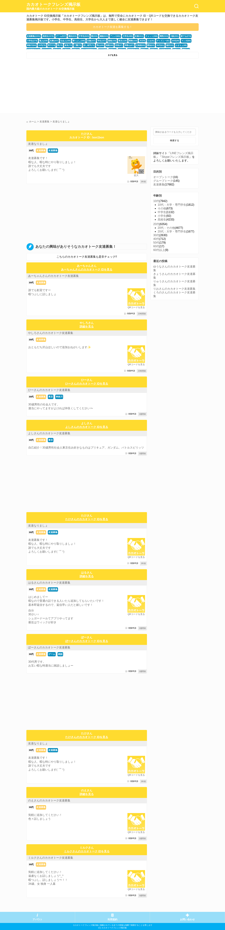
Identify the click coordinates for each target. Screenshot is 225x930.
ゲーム (51, 654)
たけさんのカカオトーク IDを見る (86, 519)
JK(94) (142, 41)
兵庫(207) (54, 41)
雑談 (60, 654)
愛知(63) (151, 45)
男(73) (60, 45)
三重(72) (77, 45)
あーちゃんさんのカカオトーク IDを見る (86, 269)
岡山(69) (100, 45)
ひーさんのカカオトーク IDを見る (86, 383)
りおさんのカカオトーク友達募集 (174, 288)
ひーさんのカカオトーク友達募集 (49, 389)
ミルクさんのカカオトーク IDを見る (87, 851)
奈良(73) (68, 45)
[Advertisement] (69, 86)
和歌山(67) (129, 45)
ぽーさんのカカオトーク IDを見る (86, 641)
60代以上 (159, 249)
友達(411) (139, 36)
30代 (31, 150)
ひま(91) (151, 41)
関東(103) (133, 41)
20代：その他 (166, 227)
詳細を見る (87, 326)
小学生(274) (32, 41)
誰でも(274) (186, 36)
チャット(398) (151, 36)
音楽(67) (119, 45)
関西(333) (164, 36)
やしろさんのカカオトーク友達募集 (50, 332)
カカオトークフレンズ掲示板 (53, 6)
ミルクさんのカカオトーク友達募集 (50, 857)
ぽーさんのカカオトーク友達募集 (49, 647)
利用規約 (112, 919)
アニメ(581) (115, 36)
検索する (174, 140)
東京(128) (122, 41)
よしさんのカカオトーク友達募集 (49, 433)
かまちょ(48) (181, 45)
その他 (162, 208)
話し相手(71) (89, 45)
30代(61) (160, 45)
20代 (156, 224)
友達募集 (41, 150)
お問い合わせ (187, 919)
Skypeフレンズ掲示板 (175, 156)
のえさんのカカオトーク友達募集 (49, 800)
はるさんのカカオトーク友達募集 (49, 582)
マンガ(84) (186, 41)
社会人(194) (65, 41)
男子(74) (51, 45)
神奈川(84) (31, 45)
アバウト (37, 919)
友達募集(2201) (33, 36)
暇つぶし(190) (79, 41)
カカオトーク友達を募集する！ (112, 26)
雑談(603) (104, 36)
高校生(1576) (48, 36)
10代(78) (42, 45)
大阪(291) (174, 36)
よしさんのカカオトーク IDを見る (86, 426)
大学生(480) (128, 36)
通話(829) (72, 36)
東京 (50, 396)
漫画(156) (112, 41)
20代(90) (175, 41)
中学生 (162, 212)
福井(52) (169, 45)
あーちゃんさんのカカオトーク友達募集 (53, 275)
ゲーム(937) (61, 36)
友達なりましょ (38, 143)
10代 (156, 201)
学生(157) (101, 41)
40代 (156, 238)
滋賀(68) (109, 45)
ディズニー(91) (163, 41)
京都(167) (91, 41)
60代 (156, 246)
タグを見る (112, 55)
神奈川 (59, 396)
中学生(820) (84, 36)
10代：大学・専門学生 (172, 204)
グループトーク (163, 180)
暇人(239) (43, 41)
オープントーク (163, 177)
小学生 (162, 215)
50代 (156, 242)
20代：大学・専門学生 (172, 231)
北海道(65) (140, 45)
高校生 (162, 219)
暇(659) (94, 36)
